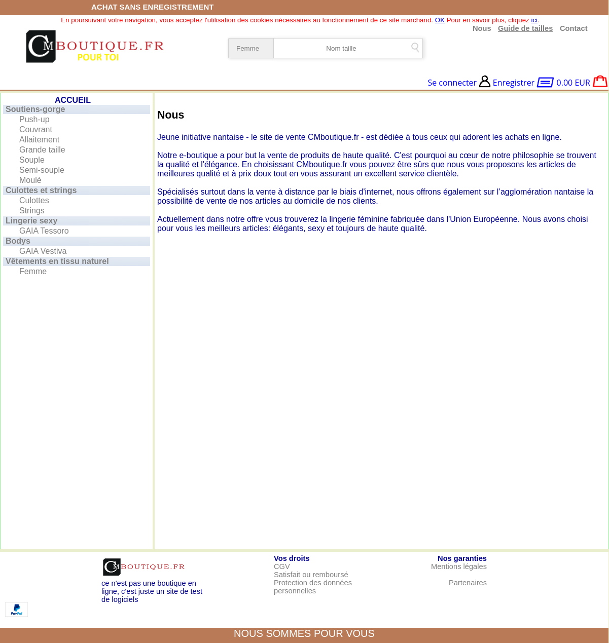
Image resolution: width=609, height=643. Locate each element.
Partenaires (468, 583)
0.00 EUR (573, 82)
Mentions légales (459, 566)
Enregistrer (513, 82)
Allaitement (39, 139)
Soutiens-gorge (35, 109)
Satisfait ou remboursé (311, 575)
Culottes (34, 200)
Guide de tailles (525, 28)
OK (440, 20)
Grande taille (42, 149)
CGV (282, 566)
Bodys (18, 241)
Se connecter (452, 82)
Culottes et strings (41, 190)
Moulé (30, 180)
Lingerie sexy (31, 220)
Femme (33, 271)
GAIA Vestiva (42, 251)
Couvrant (35, 129)
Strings (32, 210)
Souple (32, 160)
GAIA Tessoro (44, 230)
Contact (572, 28)
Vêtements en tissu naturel (57, 261)
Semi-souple (41, 170)
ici (534, 20)
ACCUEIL (73, 100)
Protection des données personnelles (313, 587)
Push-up (34, 119)
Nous (482, 28)
